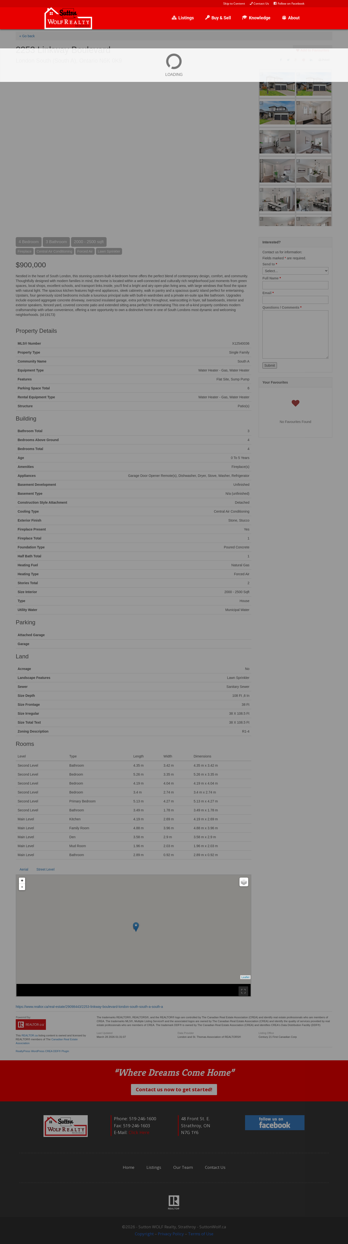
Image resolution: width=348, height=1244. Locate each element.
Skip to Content (234, 4)
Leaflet (245, 977)
